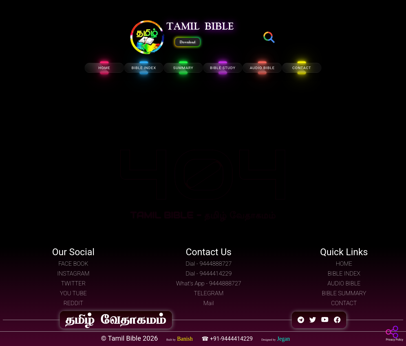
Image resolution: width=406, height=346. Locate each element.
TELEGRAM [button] (208, 293)
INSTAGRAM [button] (73, 273)
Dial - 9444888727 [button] (208, 263)
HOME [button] (344, 263)
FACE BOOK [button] (73, 263)
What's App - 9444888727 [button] (208, 283)
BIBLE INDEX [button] (344, 273)
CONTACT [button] (344, 303)
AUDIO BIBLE (262, 68)
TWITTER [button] (73, 283)
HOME (104, 68)
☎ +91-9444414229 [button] (228, 338)
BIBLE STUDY (222, 68)
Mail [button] (208, 303)
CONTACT (301, 68)
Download (187, 42)
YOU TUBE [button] (73, 293)
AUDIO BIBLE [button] (343, 283)
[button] (147, 37)
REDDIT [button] (73, 303)
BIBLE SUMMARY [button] (344, 293)
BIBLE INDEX (143, 68)
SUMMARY (183, 68)
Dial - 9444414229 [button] (208, 273)
